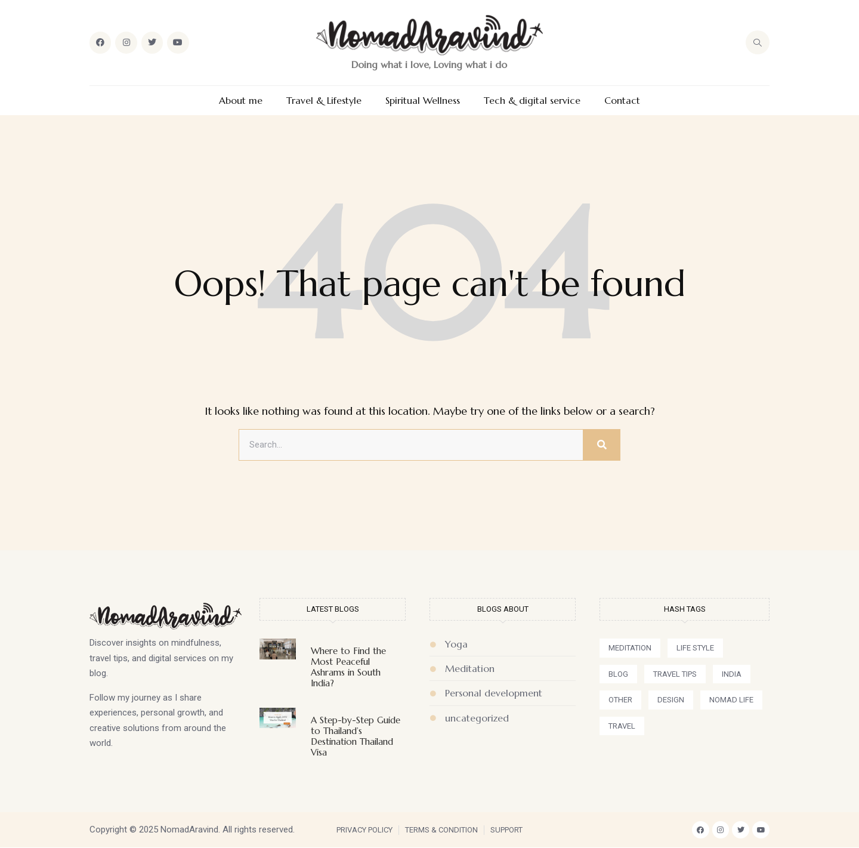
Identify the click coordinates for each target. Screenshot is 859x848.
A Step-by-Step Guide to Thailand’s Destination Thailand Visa (355, 736)
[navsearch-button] (758, 42)
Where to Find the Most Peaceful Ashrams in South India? (348, 667)
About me (240, 100)
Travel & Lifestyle (323, 100)
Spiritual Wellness (422, 100)
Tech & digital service (532, 100)
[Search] (601, 445)
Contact (622, 100)
